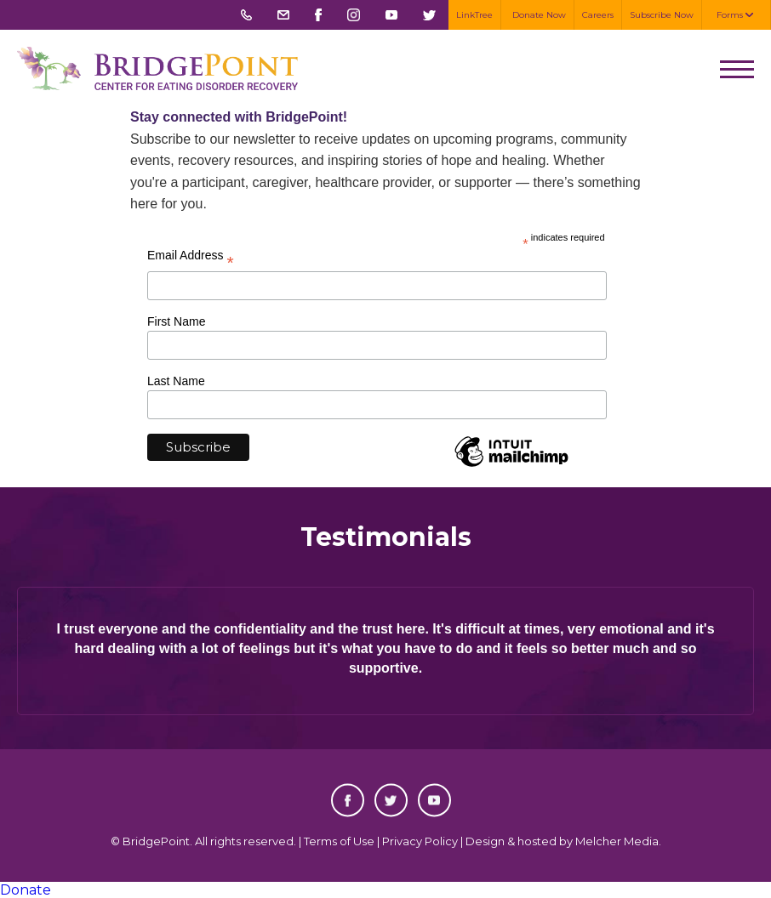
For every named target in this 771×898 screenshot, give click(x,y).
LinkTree (474, 14)
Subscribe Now (662, 14)
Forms (730, 14)
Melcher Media (617, 841)
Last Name (176, 381)
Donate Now (539, 14)
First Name (176, 321)
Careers (598, 14)
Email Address (190, 258)
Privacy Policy (420, 841)
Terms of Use (339, 841)
